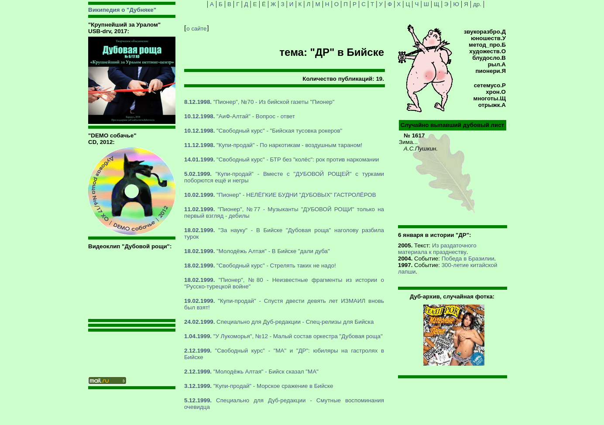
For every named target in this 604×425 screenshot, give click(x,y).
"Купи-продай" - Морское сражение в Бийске (258, 386)
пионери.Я (491, 71)
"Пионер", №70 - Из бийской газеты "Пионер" (259, 102)
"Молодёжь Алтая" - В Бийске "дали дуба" (257, 251)
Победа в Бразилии (468, 258)
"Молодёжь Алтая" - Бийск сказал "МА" (251, 371)
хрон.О (496, 92)
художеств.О (487, 51)
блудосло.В (489, 58)
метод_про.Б (487, 44)
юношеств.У (488, 38)
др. (477, 4)
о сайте (196, 28)
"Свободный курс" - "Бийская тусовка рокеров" (263, 130)
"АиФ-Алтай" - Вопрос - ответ (239, 116)
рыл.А (497, 64)
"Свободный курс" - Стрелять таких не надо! (260, 265)
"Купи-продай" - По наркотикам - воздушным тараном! (273, 145)
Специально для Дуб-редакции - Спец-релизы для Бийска (279, 322)
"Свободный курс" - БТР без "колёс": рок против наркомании (281, 159)
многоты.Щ (490, 98)
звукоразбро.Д (485, 31)
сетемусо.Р (490, 85)
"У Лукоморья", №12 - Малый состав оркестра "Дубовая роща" (283, 336)
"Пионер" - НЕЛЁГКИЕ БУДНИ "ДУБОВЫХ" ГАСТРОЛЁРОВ (280, 195)
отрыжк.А (492, 105)
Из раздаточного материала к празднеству (437, 248)
